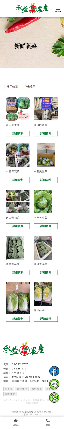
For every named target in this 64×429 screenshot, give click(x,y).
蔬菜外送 (18, 400)
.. (52, 411)
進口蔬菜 (12, 86)
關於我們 (22, 388)
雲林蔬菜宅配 (39, 400)
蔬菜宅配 (8, 400)
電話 (48, 422)
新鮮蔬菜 (37, 388)
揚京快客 (28, 411)
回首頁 (16, 422)
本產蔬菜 (29, 86)
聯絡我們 (10, 394)
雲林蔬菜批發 (32, 403)
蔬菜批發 (27, 400)
